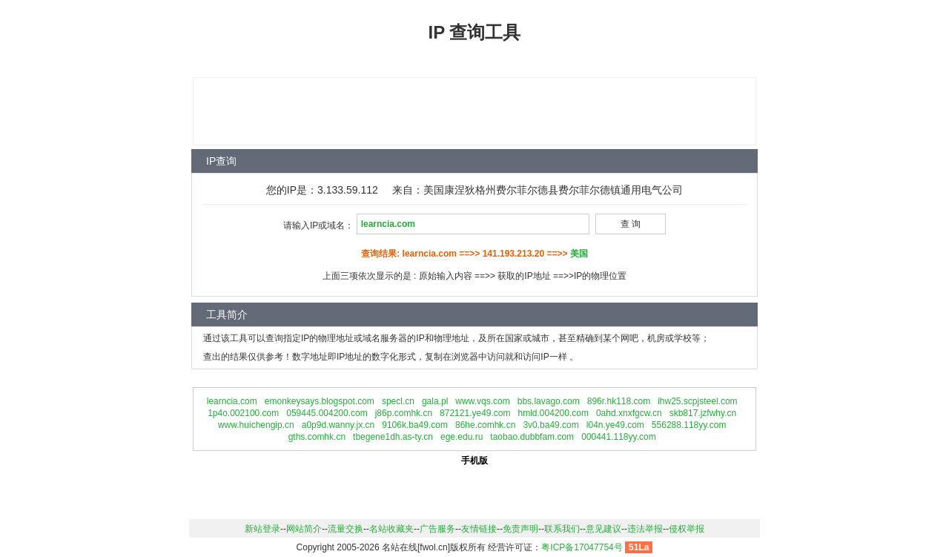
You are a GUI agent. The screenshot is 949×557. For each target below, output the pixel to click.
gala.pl (435, 401)
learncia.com (232, 401)
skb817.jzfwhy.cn (703, 413)
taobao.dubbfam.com (532, 437)
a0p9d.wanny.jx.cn (338, 425)
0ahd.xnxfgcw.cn (629, 413)
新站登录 (262, 529)
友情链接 (479, 529)
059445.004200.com (326, 413)
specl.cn (398, 401)
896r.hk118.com (618, 401)
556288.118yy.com (689, 425)
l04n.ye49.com (615, 425)
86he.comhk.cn (485, 425)
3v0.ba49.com (550, 425)
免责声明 (520, 529)
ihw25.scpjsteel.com (697, 401)
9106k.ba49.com (415, 425)
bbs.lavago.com (549, 401)
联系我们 (562, 529)
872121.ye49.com (475, 413)
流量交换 (345, 529)
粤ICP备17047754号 (581, 547)
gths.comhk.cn (316, 437)
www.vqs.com (482, 401)
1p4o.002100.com (243, 413)
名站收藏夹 (391, 529)
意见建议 (603, 529)
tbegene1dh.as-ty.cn (393, 437)
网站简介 (304, 529)
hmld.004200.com (553, 413)
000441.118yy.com (618, 437)
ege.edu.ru (461, 437)
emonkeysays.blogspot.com (319, 401)
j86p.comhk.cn (403, 413)
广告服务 (437, 529)
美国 (579, 253)
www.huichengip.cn (256, 425)
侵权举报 (686, 529)
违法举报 (645, 529)
